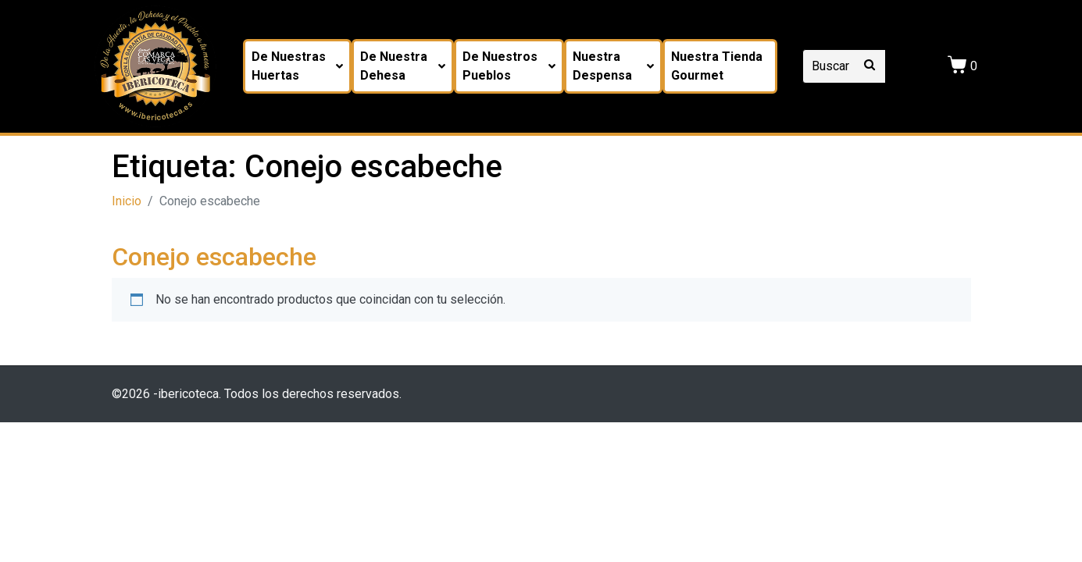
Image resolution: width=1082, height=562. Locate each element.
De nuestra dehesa (402, 66)
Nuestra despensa (613, 66)
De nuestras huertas (297, 66)
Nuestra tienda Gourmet (716, 66)
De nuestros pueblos (508, 66)
